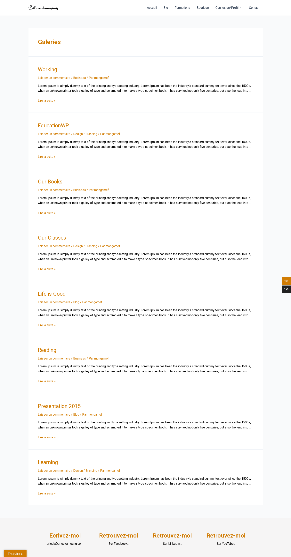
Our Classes (51, 237)
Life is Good (51, 292)
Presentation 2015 (58, 404)
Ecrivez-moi (65, 532)
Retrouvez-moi (118, 532)
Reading (47, 348)
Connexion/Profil (229, 8)
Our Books (49, 181)
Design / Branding (86, 133)
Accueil (154, 8)
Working (47, 69)
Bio (167, 8)
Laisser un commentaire (54, 77)
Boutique (204, 8)
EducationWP (53, 125)
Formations (183, 8)
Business (80, 77)
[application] (241, 8)
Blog (77, 300)
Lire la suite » (47, 100)
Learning (47, 460)
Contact (254, 8)
